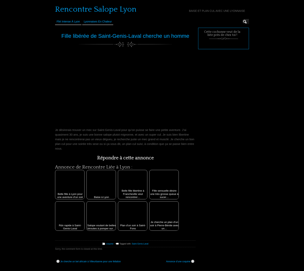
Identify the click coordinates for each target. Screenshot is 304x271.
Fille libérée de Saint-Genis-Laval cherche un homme (125, 36)
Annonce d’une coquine (180, 261)
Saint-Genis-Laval (140, 244)
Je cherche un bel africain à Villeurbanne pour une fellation (88, 261)
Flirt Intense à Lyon (68, 21)
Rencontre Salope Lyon (95, 9)
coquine (109, 244)
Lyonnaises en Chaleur (98, 21)
